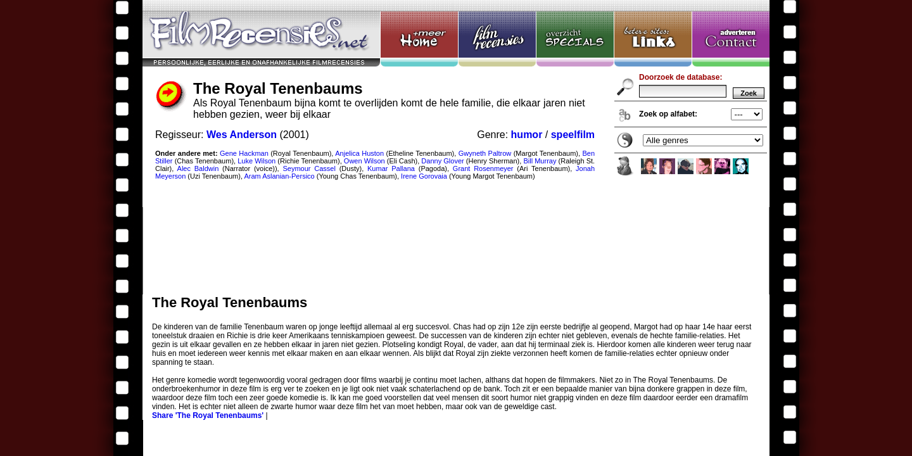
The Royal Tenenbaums (456, 147)
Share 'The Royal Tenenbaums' (207, 415)
